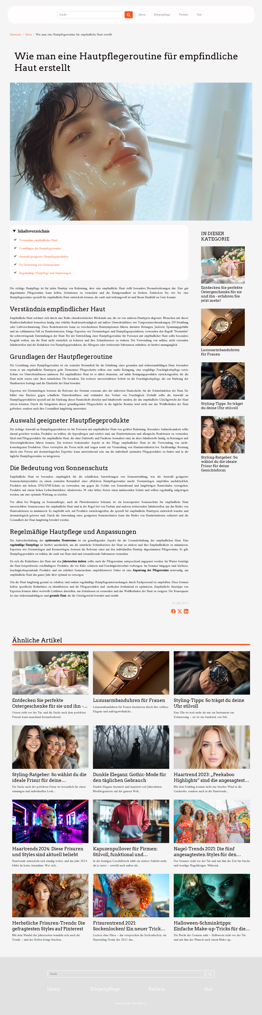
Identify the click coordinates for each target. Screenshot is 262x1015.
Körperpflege (162, 14)
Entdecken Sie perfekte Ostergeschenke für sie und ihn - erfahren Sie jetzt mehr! (222, 294)
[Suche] (90, 14)
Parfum (183, 14)
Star (199, 14)
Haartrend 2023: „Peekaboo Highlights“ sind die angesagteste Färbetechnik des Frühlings (210, 780)
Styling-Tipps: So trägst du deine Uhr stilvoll (222, 405)
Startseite (15, 34)
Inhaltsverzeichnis (33, 231)
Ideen (142, 14)
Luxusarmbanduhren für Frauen (129, 700)
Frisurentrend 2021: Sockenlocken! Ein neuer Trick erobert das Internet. (127, 928)
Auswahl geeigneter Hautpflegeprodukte (43, 256)
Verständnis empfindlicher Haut (38, 240)
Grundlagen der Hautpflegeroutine (40, 248)
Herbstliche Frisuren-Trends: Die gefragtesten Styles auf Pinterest (48, 925)
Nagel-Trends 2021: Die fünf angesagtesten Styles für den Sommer (205, 854)
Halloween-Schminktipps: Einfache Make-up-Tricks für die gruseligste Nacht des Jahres (210, 928)
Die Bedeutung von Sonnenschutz (39, 265)
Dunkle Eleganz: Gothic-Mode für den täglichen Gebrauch (129, 777)
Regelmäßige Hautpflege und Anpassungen (45, 273)
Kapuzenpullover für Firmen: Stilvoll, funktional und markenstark (125, 854)
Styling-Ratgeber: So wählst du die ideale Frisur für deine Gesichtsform (219, 463)
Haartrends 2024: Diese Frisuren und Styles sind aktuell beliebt (47, 851)
